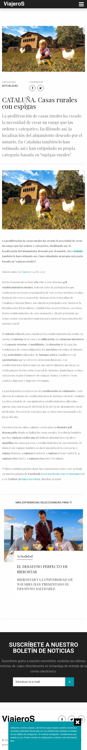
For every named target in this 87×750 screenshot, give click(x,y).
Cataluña (77, 251)
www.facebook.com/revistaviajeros (62, 473)
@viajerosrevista (29, 479)
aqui (12, 741)
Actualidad (10, 85)
